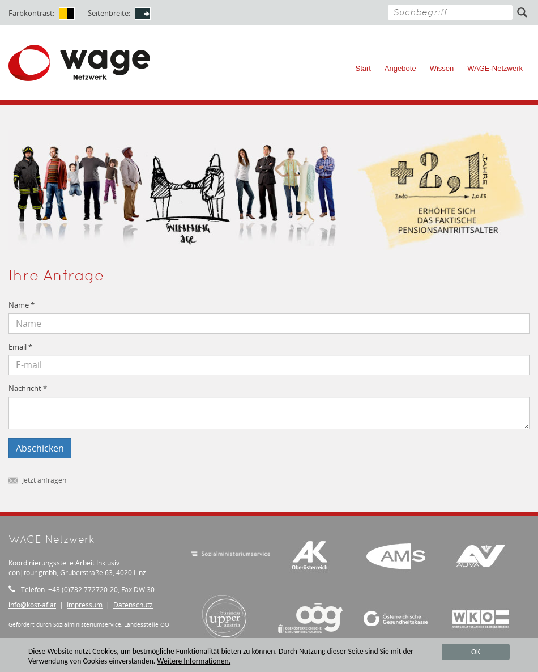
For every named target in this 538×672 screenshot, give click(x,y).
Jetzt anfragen (37, 481)
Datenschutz (133, 605)
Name (21, 305)
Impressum (85, 605)
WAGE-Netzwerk (495, 68)
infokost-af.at (32, 605)
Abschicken (40, 448)
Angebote (400, 68)
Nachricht (27, 388)
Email (20, 347)
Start (362, 68)
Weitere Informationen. (193, 662)
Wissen (442, 68)
